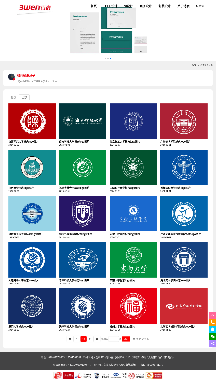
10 (83, 339)
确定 (126, 339)
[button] (105, 58)
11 (90, 339)
